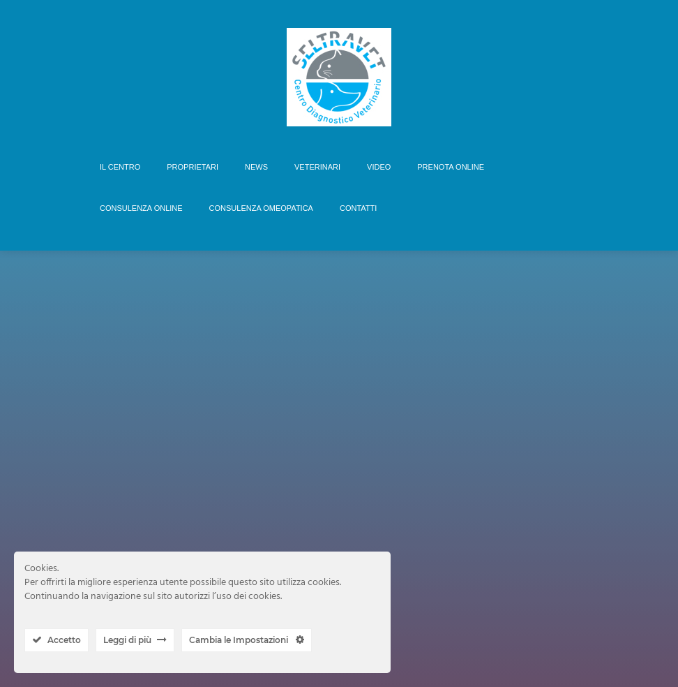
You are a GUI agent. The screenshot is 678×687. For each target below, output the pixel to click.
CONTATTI (358, 208)
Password (280, 529)
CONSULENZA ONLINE (141, 208)
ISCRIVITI (388, 429)
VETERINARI (317, 167)
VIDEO (379, 167)
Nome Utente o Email (305, 478)
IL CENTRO (120, 167)
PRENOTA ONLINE (450, 167)
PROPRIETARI (192, 167)
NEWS (256, 167)
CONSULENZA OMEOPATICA (261, 208)
